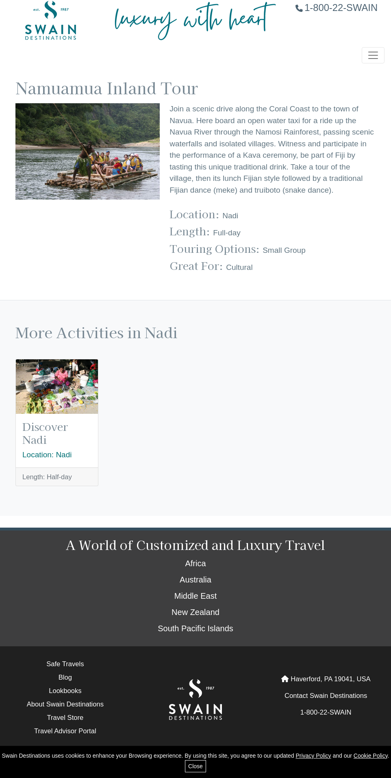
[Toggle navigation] (373, 55)
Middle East (195, 595)
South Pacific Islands (195, 628)
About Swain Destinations (65, 704)
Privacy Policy (313, 755)
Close (195, 766)
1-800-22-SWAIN (336, 7)
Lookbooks (65, 691)
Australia (195, 579)
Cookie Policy (371, 755)
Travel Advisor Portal (65, 731)
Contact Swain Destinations (326, 696)
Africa (195, 563)
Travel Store (65, 717)
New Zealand (195, 612)
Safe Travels (65, 664)
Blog (65, 677)
